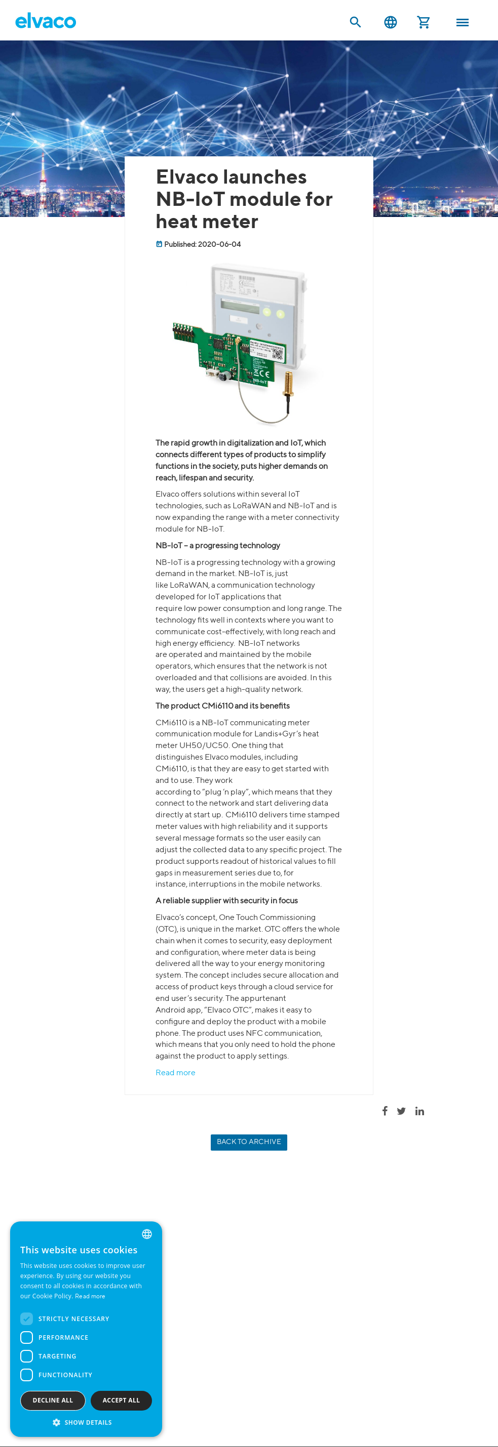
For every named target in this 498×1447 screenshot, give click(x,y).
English (390, 22)
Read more (176, 1073)
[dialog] (86, 1329)
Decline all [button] (53, 1400)
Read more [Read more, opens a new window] (90, 1297)
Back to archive (249, 1142)
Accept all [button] (121, 1400)
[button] (86, 1422)
